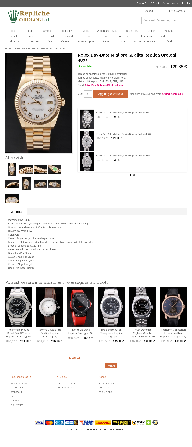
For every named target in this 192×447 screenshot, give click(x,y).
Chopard (49, 36)
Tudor (121, 41)
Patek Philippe (86, 41)
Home (8, 48)
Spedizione (16, 392)
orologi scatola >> (172, 94)
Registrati (104, 387)
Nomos (35, 41)
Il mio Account (107, 383)
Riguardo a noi (19, 383)
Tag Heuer (66, 30)
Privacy (15, 400)
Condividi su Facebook (84, 104)
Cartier (151, 30)
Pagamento (17, 405)
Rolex (13, 30)
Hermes (91, 36)
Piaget (106, 41)
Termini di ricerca (65, 383)
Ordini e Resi (105, 392)
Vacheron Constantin (145, 41)
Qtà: (80, 94)
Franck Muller (70, 36)
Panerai (65, 41)
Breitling (29, 30)
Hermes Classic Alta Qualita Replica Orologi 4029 (49, 333)
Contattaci (17, 387)
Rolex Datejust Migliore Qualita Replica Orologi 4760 (142, 333)
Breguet (168, 30)
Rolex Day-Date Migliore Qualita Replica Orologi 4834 (123, 155)
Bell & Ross (132, 30)
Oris (50, 41)
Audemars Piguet (107, 30)
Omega (47, 30)
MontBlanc (16, 41)
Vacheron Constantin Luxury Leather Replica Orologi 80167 (173, 333)
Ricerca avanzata (65, 387)
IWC (106, 36)
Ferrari (31, 36)
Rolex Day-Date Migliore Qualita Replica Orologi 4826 (123, 134)
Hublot (85, 30)
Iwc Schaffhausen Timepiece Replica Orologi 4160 (111, 333)
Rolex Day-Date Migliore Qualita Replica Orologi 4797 (123, 112)
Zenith (169, 41)
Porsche (14, 36)
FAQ (12, 396)
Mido (163, 36)
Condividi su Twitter (91, 104)
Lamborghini (125, 36)
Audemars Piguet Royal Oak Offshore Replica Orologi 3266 (18, 333)
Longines (146, 36)
